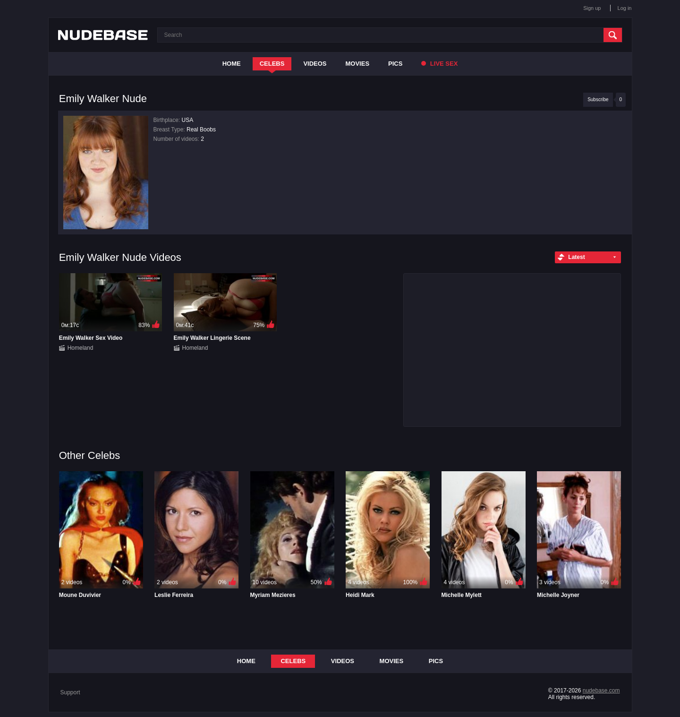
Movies (358, 63)
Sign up (592, 8)
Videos (314, 63)
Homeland (81, 348)
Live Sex (439, 63)
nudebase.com (601, 690)
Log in (625, 8)
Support (70, 692)
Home (231, 63)
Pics (395, 63)
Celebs (272, 63)
